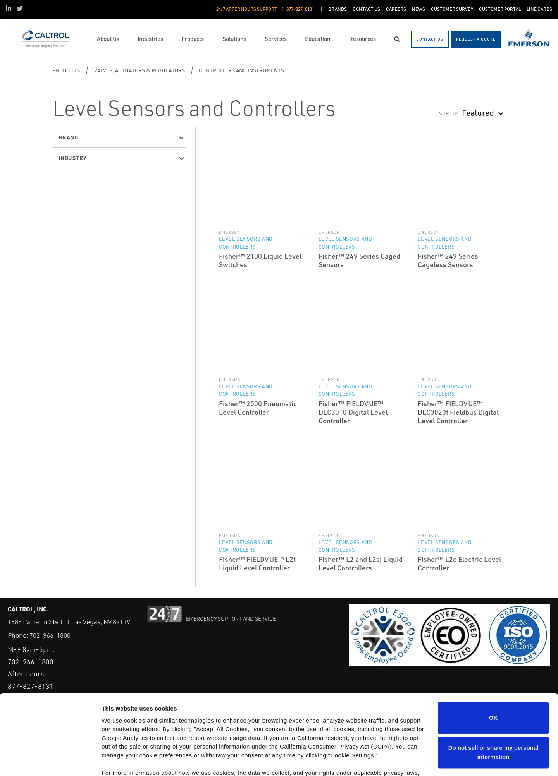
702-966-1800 (50, 635)
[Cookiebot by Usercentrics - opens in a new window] (50, 761)
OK (493, 676)
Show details (120, 760)
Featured (478, 112)
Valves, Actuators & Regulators (139, 70)
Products (66, 70)
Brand (68, 137)
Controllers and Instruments (241, 70)
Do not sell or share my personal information (493, 710)
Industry (72, 157)
